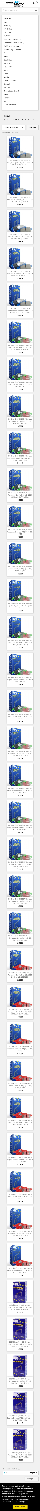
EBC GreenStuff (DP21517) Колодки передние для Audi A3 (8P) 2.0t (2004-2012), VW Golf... (20, 421)
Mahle (6, 70)
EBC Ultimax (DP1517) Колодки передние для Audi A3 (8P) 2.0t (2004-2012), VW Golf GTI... (20, 1381)
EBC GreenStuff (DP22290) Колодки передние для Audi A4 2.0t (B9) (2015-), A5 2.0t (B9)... (20, 938)
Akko (5, 22)
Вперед (33, 1473)
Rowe (6, 94)
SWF (5, 101)
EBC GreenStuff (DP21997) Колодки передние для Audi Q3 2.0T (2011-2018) (20, 606)
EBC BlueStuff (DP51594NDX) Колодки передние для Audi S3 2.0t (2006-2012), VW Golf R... (20, 273)
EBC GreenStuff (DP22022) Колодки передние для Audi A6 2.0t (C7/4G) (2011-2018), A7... (20, 679)
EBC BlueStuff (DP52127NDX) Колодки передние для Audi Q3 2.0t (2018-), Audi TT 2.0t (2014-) (20, 310)
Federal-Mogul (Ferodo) (12, 49)
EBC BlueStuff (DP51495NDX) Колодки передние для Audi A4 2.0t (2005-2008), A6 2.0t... (20, 163)
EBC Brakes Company (12, 46)
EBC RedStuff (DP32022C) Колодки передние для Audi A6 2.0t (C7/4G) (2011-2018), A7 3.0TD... (20, 1159)
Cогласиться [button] (20, 1507)
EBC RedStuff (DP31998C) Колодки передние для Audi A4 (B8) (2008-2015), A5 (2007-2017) (20, 1122)
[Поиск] (20, 10)
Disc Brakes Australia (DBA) (14, 43)
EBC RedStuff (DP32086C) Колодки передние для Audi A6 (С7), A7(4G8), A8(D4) (20, 1196)
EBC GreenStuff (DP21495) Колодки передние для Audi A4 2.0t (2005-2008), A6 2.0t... (20, 384)
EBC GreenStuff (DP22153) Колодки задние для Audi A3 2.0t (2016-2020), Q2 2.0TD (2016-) (20, 864)
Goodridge (8, 60)
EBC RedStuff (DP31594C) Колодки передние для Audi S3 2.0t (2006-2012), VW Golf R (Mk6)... (20, 1012)
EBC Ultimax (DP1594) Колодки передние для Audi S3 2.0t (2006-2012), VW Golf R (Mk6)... (20, 1455)
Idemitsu (7, 63)
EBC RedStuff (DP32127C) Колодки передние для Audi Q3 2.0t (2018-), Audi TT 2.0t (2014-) (20, 1270)
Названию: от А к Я (13, 127)
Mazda (6, 77)
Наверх (31, 1478)
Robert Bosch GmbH (11, 91)
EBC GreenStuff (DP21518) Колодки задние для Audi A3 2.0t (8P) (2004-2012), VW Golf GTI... (20, 458)
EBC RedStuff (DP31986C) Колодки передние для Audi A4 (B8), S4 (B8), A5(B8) (20, 1049)
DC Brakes (7, 36)
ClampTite (7, 32)
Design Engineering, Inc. (13, 39)
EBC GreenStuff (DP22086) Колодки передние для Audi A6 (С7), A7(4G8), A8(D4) (20, 716)
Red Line (7, 87)
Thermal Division (10, 105)
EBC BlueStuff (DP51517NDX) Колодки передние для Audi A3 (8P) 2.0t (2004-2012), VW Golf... (20, 199)
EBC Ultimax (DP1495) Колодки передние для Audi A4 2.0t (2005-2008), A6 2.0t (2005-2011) (20, 1344)
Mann (6, 74)
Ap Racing (7, 25)
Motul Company (10, 80)
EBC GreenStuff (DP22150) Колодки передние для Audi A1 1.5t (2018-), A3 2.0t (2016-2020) (20, 827)
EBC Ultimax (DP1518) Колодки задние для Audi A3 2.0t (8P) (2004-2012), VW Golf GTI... (20, 1418)
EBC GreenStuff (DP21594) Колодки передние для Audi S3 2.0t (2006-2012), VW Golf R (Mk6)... (20, 495)
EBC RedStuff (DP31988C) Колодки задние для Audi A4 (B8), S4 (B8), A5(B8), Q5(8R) (20, 1085)
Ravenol (7, 84)
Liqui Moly (8, 67)
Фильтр (32, 127)
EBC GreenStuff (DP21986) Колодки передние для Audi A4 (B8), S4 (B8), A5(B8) (20, 532)
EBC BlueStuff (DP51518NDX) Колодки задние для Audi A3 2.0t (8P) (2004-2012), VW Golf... (20, 236)
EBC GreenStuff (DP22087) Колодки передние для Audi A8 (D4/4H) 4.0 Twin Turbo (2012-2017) (20, 753)
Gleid (6, 56)
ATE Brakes (8, 29)
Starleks (6, 98)
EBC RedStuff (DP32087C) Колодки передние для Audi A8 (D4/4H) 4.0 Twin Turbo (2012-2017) (20, 1233)
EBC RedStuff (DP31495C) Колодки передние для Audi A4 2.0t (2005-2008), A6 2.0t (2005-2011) (20, 975)
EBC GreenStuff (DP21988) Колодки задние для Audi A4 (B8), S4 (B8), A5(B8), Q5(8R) (20, 569)
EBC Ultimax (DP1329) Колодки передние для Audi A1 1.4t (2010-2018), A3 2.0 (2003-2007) (20, 1307)
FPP (5, 53)
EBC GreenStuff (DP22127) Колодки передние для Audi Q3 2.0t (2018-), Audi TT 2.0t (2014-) (20, 790)
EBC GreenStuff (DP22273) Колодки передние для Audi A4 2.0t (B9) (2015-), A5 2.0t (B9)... (20, 901)
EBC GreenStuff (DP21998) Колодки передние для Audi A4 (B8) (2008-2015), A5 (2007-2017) (20, 642)
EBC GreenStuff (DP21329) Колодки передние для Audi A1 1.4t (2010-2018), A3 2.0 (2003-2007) (20, 347)
